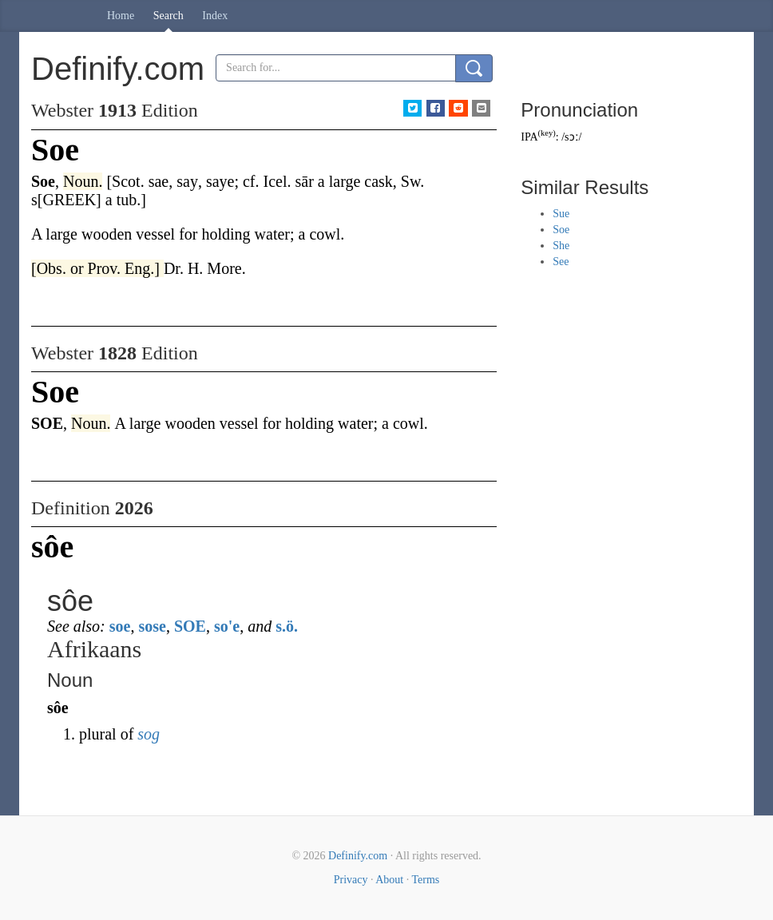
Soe (561, 230)
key (547, 133)
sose (151, 626)
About (389, 880)
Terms (425, 880)
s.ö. (287, 626)
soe (120, 626)
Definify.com (357, 856)
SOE (190, 626)
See (561, 262)
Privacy (351, 880)
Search (168, 16)
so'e (227, 626)
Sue (561, 214)
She (561, 246)
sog (148, 734)
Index (215, 16)
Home (120, 16)
